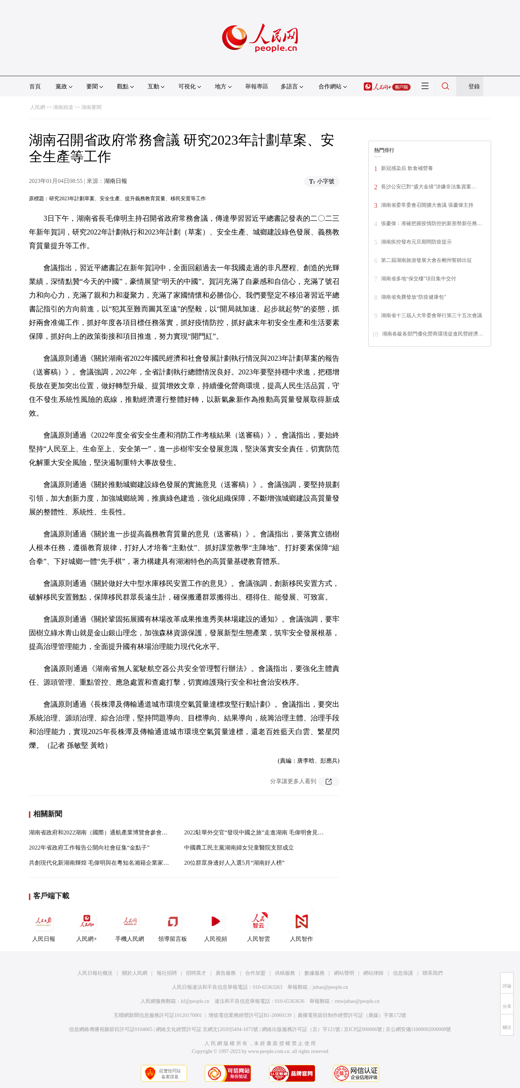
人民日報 (43, 925)
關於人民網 (134, 973)
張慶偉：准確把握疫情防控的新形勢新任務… (431, 223)
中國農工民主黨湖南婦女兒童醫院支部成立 (239, 847)
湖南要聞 (91, 107)
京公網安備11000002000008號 (418, 1029)
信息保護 (403, 973)
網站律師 (373, 973)
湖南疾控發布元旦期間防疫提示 (416, 242)
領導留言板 (172, 925)
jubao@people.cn (330, 987)
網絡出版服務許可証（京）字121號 (301, 1029)
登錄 (474, 86)
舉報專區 (256, 86)
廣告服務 (226, 973)
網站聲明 (344, 973)
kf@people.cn (195, 1001)
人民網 (37, 107)
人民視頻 (215, 925)
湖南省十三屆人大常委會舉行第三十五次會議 (431, 315)
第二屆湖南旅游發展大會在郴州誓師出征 (426, 260)
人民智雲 (258, 925)
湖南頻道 (63, 107)
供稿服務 (285, 973)
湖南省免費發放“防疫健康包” (413, 297)
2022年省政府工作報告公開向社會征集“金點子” (89, 847)
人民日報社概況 (95, 973)
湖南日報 (115, 181)
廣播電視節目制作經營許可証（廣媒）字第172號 (352, 1015)
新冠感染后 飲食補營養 (407, 168)
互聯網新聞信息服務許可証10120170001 (158, 1015)
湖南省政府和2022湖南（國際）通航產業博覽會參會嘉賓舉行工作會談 (118, 832)
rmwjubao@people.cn (357, 1001)
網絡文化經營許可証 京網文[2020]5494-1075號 (207, 1029)
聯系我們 (432, 973)
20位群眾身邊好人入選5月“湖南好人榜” (234, 863)
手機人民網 (129, 925)
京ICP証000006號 (363, 1029)
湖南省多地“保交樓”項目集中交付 (418, 278)
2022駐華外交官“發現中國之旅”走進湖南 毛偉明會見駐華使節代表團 (271, 832)
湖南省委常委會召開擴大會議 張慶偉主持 (427, 205)
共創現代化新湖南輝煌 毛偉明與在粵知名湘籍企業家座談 (102, 863)
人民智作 (301, 925)
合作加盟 (255, 973)
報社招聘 (167, 973)
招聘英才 (196, 973)
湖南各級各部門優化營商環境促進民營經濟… (432, 334)
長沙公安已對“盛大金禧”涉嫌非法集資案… (428, 186)
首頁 (35, 86)
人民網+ (86, 925)
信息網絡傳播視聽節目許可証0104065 (110, 1029)
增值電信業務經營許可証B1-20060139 (250, 1015)
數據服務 (314, 973)
